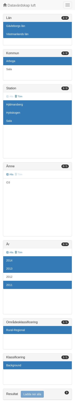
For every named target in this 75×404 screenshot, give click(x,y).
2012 (9, 276)
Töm (18, 96)
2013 (9, 268)
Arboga (10, 61)
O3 (8, 182)
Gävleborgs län (15, 26)
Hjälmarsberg (14, 104)
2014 (9, 260)
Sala (9, 69)
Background (13, 365)
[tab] (37, 394)
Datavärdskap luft (19, 5)
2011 (9, 285)
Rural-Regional (15, 330)
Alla (9, 174)
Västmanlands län (17, 34)
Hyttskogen (13, 112)
